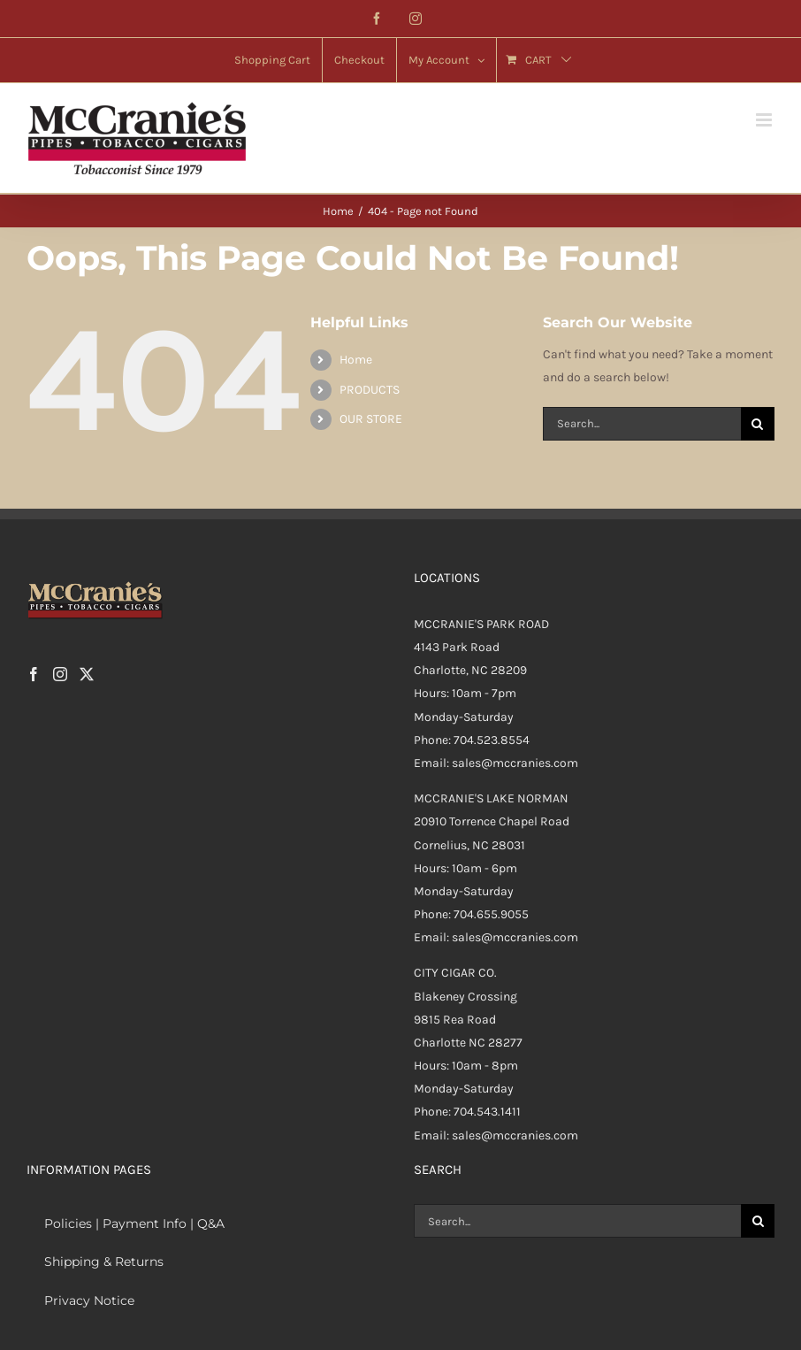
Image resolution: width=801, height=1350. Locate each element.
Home (355, 359)
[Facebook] (34, 674)
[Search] (757, 424)
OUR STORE (370, 418)
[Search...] (642, 424)
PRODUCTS (369, 389)
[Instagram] (60, 674)
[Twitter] (87, 674)
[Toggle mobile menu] (765, 120)
